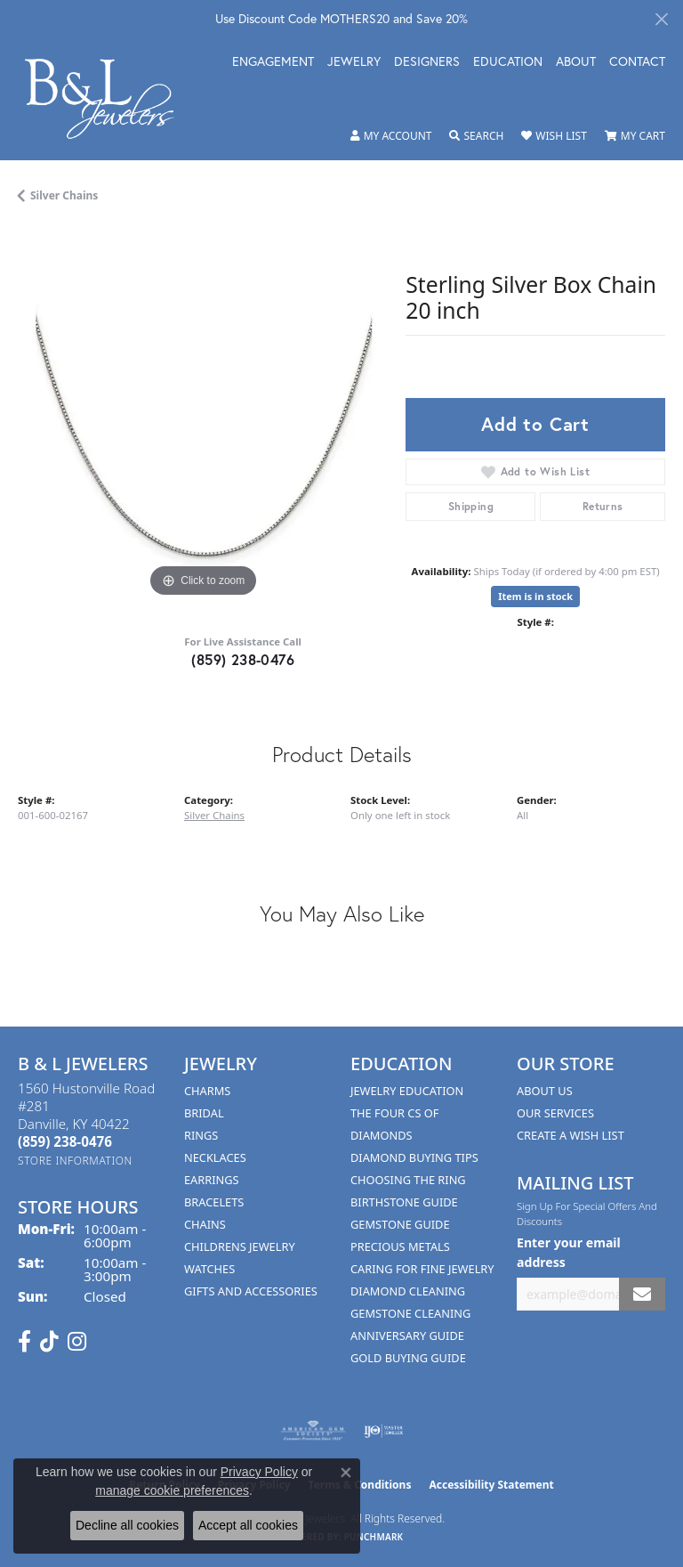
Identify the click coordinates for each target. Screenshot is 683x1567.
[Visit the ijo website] (384, 1430)
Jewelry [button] (354, 62)
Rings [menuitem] (201, 1135)
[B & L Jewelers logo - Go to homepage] (108, 98)
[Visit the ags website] (313, 1430)
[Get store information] (75, 1160)
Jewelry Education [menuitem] (406, 1091)
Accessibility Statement (491, 1484)
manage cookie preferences (172, 1490)
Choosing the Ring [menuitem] (408, 1180)
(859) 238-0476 (242, 659)
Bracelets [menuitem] (214, 1202)
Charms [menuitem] (207, 1091)
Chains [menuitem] (205, 1224)
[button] (391, 136)
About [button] (576, 62)
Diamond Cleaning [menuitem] (407, 1291)
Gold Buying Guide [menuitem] (408, 1358)
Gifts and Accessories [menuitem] (250, 1291)
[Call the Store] (65, 1141)
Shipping (471, 506)
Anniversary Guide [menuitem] (407, 1335)
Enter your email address (569, 1252)
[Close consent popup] (346, 1472)
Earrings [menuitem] (211, 1180)
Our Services (555, 1113)
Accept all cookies (248, 1525)
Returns (603, 506)
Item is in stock (535, 596)
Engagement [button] (273, 62)
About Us (545, 1091)
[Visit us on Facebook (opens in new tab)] (24, 1341)
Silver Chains (64, 195)
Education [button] (507, 62)
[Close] (661, 19)
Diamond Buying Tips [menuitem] (414, 1157)
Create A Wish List (570, 1135)
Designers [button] (427, 62)
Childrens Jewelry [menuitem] (239, 1246)
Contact (637, 62)
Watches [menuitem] (209, 1269)
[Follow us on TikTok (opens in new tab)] (49, 1341)
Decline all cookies (127, 1525)
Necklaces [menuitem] (215, 1157)
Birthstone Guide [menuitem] (404, 1202)
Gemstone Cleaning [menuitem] (410, 1313)
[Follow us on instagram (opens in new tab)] (77, 1341)
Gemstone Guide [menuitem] (400, 1224)
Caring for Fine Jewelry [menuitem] (422, 1269)
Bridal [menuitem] (204, 1113)
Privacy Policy (259, 1472)
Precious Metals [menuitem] (400, 1246)
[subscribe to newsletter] (642, 1294)
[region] (203, 416)
